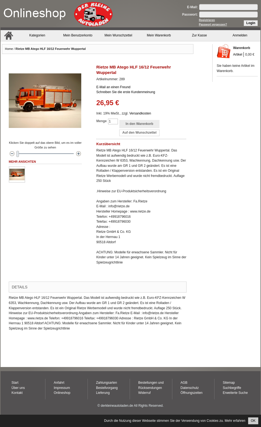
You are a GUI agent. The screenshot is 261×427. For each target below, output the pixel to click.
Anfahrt (59, 383)
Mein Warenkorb (159, 35)
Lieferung (103, 393)
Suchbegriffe (232, 388)
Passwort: (190, 14)
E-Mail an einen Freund (113, 87)
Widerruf (144, 393)
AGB (184, 383)
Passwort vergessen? (213, 24)
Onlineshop (62, 393)
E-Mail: (192, 7)
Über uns (18, 388)
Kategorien (37, 35)
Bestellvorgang (107, 388)
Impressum (62, 388)
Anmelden (240, 35)
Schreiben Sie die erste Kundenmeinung (125, 92)
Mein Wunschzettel (118, 35)
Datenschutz (190, 388)
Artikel (237, 54)
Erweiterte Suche (235, 393)
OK (253, 421)
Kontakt (17, 393)
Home (9, 48)
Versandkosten (140, 113)
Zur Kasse (199, 35)
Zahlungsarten (106, 383)
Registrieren (207, 20)
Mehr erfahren (235, 421)
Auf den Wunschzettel (139, 132)
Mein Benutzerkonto (77, 35)
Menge (101, 121)
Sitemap (229, 383)
